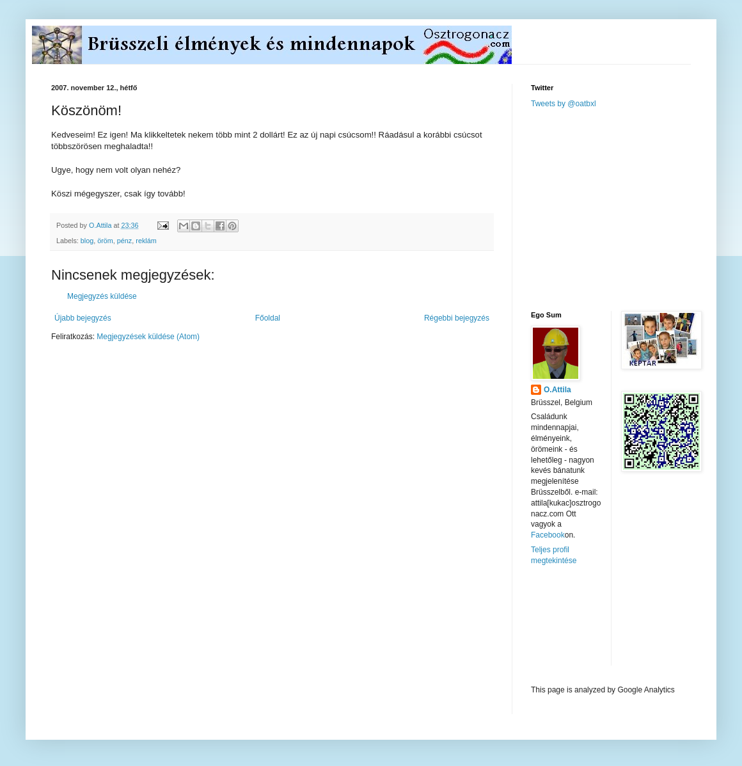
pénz (124, 240)
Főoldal (267, 318)
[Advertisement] (627, 209)
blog (87, 240)
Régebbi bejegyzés (456, 318)
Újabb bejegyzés (82, 318)
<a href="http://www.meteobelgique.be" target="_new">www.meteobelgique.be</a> (585, 626)
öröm (105, 240)
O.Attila (557, 389)
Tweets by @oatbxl (563, 103)
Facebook (548, 535)
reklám (146, 240)
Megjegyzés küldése (102, 296)
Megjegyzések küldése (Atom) (148, 336)
